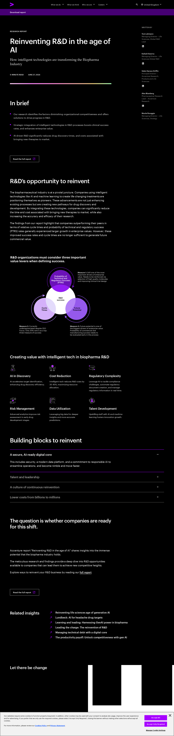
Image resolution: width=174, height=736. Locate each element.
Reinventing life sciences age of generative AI (82, 612)
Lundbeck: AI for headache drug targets (79, 617)
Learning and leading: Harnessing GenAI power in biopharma (91, 622)
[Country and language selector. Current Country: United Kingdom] (151, 4)
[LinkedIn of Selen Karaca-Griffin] (143, 86)
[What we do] (57, 4)
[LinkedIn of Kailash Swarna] (143, 64)
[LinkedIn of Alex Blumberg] (143, 106)
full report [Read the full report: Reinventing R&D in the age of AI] (85, 572)
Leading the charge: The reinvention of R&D (81, 627)
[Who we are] (88, 4)
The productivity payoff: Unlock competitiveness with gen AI (91, 637)
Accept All (155, 717)
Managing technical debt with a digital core (81, 632)
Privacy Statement (57, 725)
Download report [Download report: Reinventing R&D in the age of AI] (18, 12)
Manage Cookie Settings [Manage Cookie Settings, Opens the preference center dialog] (156, 730)
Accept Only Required (156, 724)
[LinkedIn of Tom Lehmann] (143, 46)
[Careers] (103, 4)
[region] (87, 724)
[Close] (170, 715)
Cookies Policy (41, 725)
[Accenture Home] (17, 4)
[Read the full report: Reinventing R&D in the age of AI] (24, 159)
